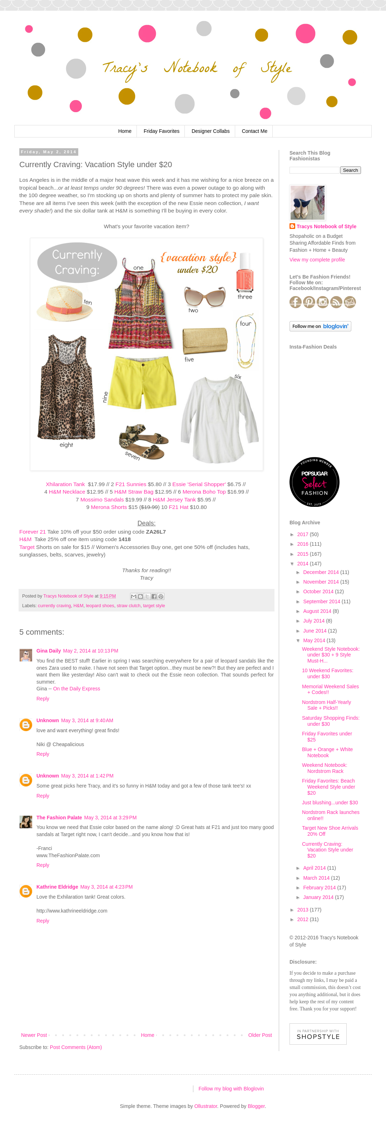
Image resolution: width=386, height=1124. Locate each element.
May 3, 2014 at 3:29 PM (110, 817)
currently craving (54, 605)
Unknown (47, 720)
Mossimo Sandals (102, 499)
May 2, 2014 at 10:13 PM (90, 651)
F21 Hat (178, 507)
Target (27, 547)
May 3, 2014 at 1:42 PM (87, 776)
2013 (303, 910)
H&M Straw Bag (133, 492)
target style (154, 605)
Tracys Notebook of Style (326, 226)
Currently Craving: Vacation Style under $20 (327, 850)
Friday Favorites (161, 131)
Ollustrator (205, 1106)
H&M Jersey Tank (174, 499)
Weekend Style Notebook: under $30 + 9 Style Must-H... (331, 655)
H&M (26, 539)
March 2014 (317, 878)
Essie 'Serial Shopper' (199, 484)
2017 (303, 534)
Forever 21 (32, 532)
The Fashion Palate (59, 817)
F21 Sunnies (130, 484)
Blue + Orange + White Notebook (327, 752)
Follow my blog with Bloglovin (231, 1088)
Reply (42, 698)
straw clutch (129, 605)
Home (125, 131)
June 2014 (315, 631)
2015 (303, 554)
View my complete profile (317, 260)
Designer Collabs (211, 131)
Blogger (256, 1106)
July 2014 (314, 621)
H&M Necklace (67, 492)
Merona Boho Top (204, 492)
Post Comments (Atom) (76, 1047)
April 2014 (315, 868)
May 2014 (314, 640)
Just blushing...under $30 (330, 802)
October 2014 (319, 591)
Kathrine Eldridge (57, 887)
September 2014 (322, 601)
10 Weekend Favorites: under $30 (327, 673)
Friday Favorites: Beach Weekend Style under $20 (328, 787)
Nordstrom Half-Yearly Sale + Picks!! (326, 705)
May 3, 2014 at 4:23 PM (106, 887)
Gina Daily (48, 651)
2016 (303, 544)
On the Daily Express (76, 688)
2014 (303, 563)
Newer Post (34, 1035)
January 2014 (319, 897)
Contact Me (255, 131)
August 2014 (318, 611)
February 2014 (320, 887)
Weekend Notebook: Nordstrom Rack (324, 768)
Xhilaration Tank (66, 484)
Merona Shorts (109, 507)
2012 (303, 919)
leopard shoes (100, 605)
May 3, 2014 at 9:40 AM (87, 720)
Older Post (260, 1035)
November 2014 (321, 582)
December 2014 (321, 572)
